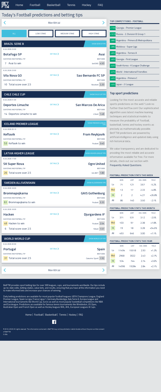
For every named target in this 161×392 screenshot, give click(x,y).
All (14, 33)
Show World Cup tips (97, 290)
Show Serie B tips (99, 44)
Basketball (53, 5)
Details (53, 53)
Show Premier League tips (97, 124)
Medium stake (67, 33)
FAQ (100, 5)
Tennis (71, 5)
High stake (94, 33)
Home (19, 5)
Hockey (86, 5)
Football (35, 5)
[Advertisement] (54, 260)
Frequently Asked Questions (125, 165)
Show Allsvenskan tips (96, 182)
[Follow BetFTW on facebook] (54, 373)
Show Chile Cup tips (98, 94)
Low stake (41, 33)
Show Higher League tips (95, 153)
